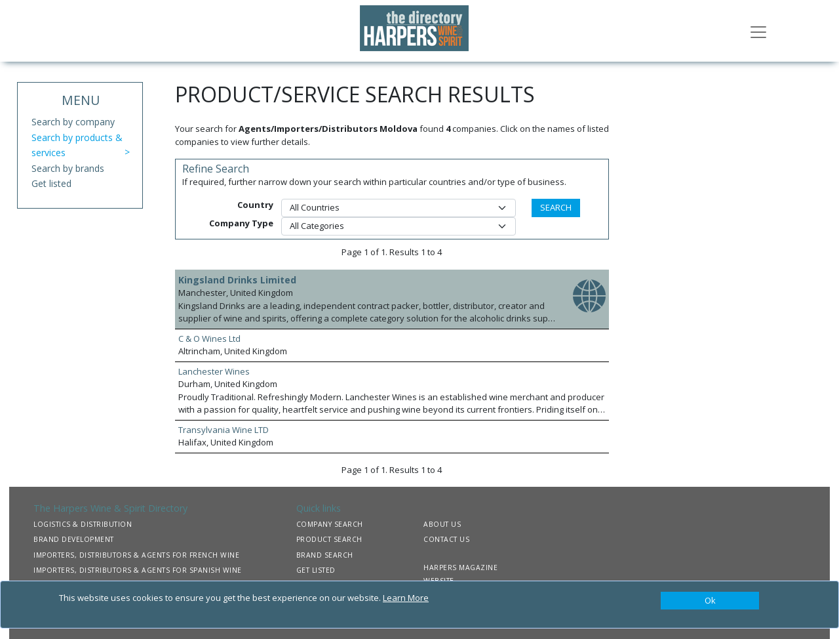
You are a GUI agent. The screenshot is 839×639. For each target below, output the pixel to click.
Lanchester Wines (214, 371)
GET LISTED (316, 570)
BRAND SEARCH (324, 555)
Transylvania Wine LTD (223, 430)
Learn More (406, 598)
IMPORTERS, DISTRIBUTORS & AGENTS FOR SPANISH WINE (137, 570)
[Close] (710, 601)
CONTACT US (446, 539)
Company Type (241, 223)
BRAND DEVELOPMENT (73, 539)
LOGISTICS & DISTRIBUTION (82, 524)
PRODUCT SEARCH (329, 539)
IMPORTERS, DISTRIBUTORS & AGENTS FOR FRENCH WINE (136, 555)
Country (255, 205)
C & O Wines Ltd (209, 338)
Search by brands (67, 168)
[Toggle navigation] (758, 31)
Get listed (51, 183)
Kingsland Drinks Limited (237, 280)
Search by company (73, 121)
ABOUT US (442, 524)
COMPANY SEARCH (329, 524)
